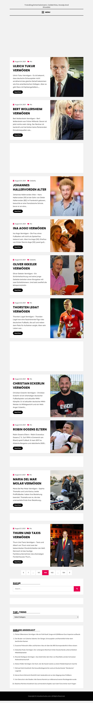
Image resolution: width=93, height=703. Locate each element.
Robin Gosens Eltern (30, 431)
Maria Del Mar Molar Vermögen (27, 483)
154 (66, 574)
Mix (31, 62)
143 (53, 574)
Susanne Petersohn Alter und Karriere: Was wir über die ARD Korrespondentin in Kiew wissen (46, 648)
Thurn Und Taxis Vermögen (27, 536)
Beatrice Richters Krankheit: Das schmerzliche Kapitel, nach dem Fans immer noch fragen (45, 686)
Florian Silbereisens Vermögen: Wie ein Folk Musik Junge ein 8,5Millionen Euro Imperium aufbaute (47, 637)
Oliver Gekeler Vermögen (25, 267)
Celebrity (33, 181)
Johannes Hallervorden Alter (29, 188)
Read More (18, 92)
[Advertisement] (46, 35)
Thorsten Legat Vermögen (26, 310)
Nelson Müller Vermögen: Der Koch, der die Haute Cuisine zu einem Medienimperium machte (46, 666)
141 (39, 574)
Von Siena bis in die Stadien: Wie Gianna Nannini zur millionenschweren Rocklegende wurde (45, 682)
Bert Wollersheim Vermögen (27, 112)
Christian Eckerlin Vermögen (28, 386)
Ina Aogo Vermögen (29, 229)
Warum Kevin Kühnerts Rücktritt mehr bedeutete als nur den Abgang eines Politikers (43, 677)
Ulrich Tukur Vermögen (24, 68)
